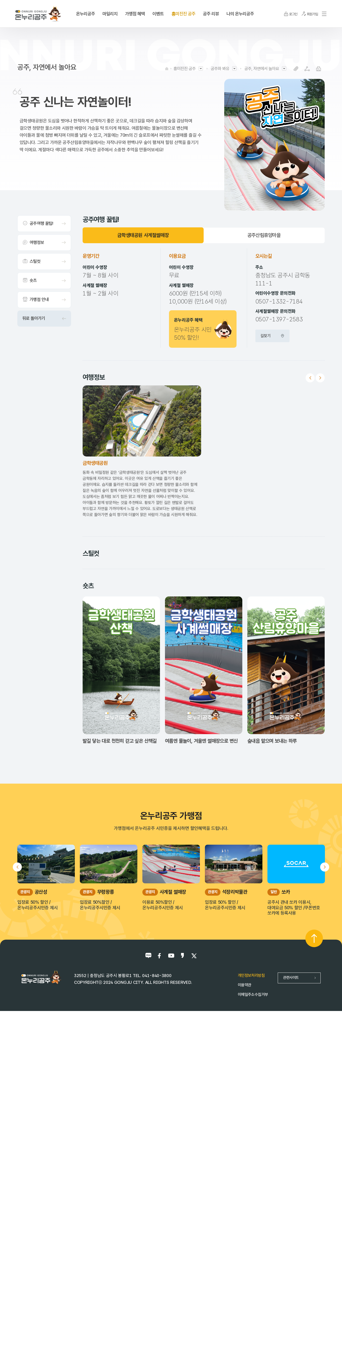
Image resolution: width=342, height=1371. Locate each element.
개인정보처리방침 (251, 1326)
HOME (167, 69)
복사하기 (296, 68)
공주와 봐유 (220, 68)
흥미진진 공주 (185, 68)
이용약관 (244, 1336)
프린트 (318, 68)
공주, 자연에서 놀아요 (261, 68)
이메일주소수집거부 (253, 1345)
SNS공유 (307, 68)
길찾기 (272, 335)
